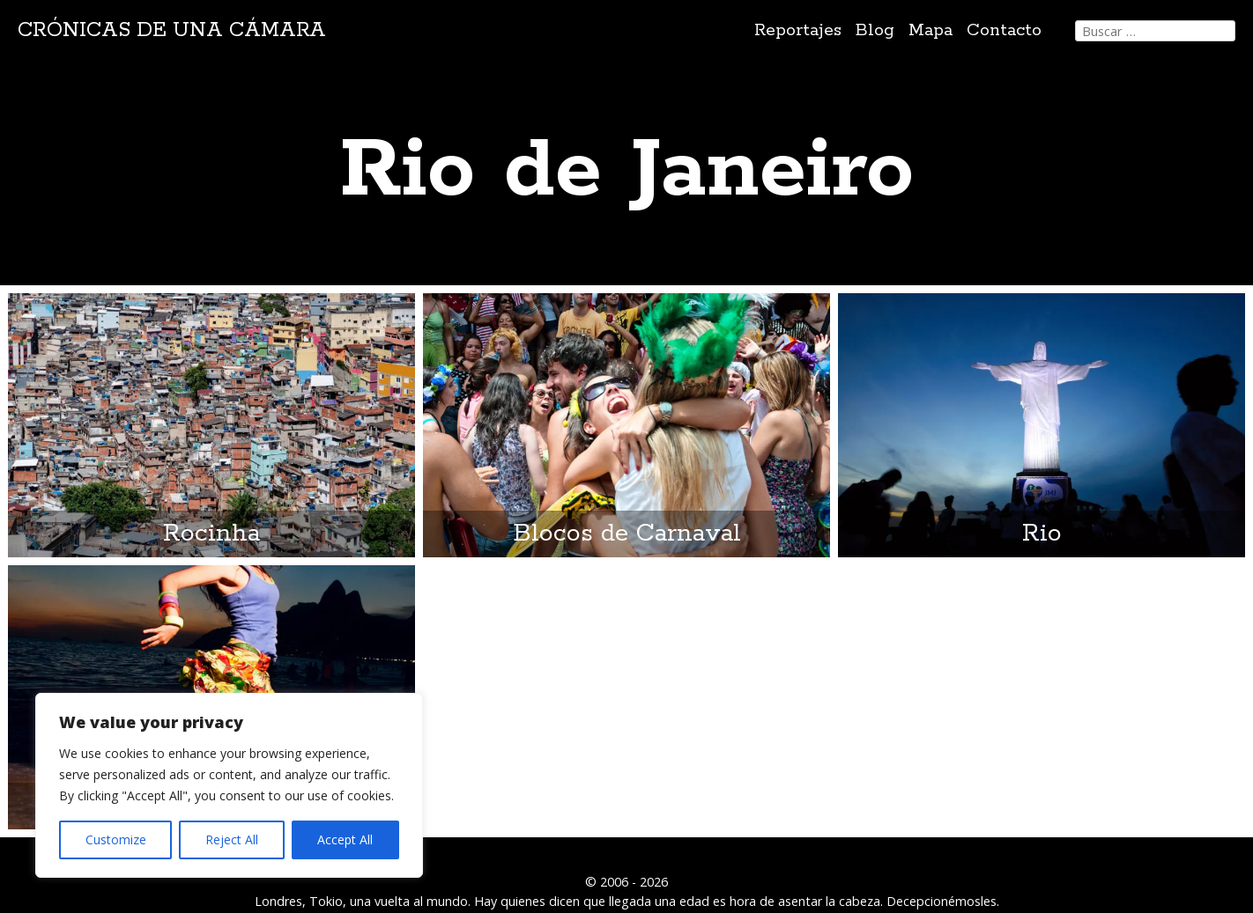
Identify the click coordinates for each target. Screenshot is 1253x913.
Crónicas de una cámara (172, 30)
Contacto (1004, 30)
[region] (229, 785)
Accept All (345, 839)
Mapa (930, 30)
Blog (875, 30)
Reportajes (798, 30)
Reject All (231, 839)
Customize (115, 839)
